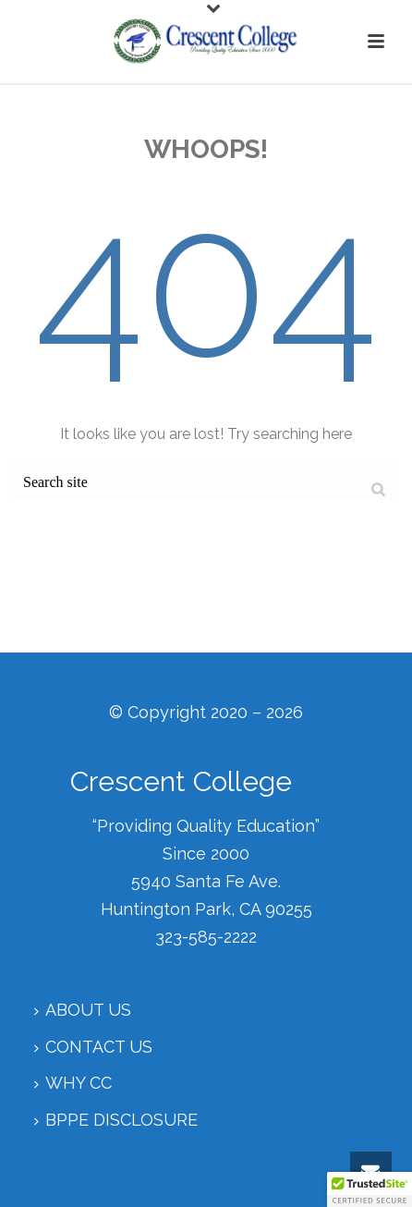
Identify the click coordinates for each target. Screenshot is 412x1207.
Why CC (73, 1082)
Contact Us (93, 1046)
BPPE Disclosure (116, 1119)
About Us (82, 1009)
